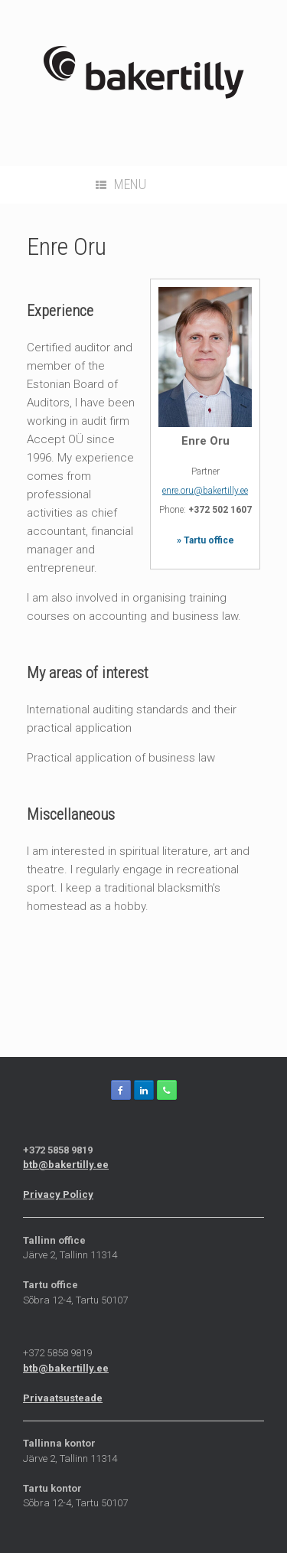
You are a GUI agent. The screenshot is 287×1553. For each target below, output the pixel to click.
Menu (121, 184)
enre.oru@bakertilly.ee (205, 490)
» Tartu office (205, 540)
